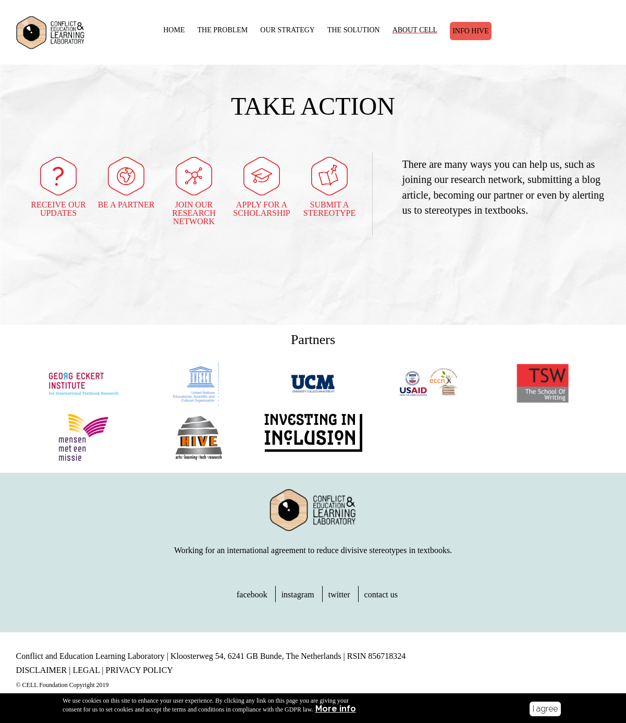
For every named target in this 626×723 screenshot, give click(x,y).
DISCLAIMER (41, 670)
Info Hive (470, 31)
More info (335, 710)
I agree (545, 709)
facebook (252, 594)
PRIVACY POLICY (139, 670)
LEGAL (86, 670)
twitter (339, 594)
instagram (297, 594)
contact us (381, 594)
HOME (174, 30)
